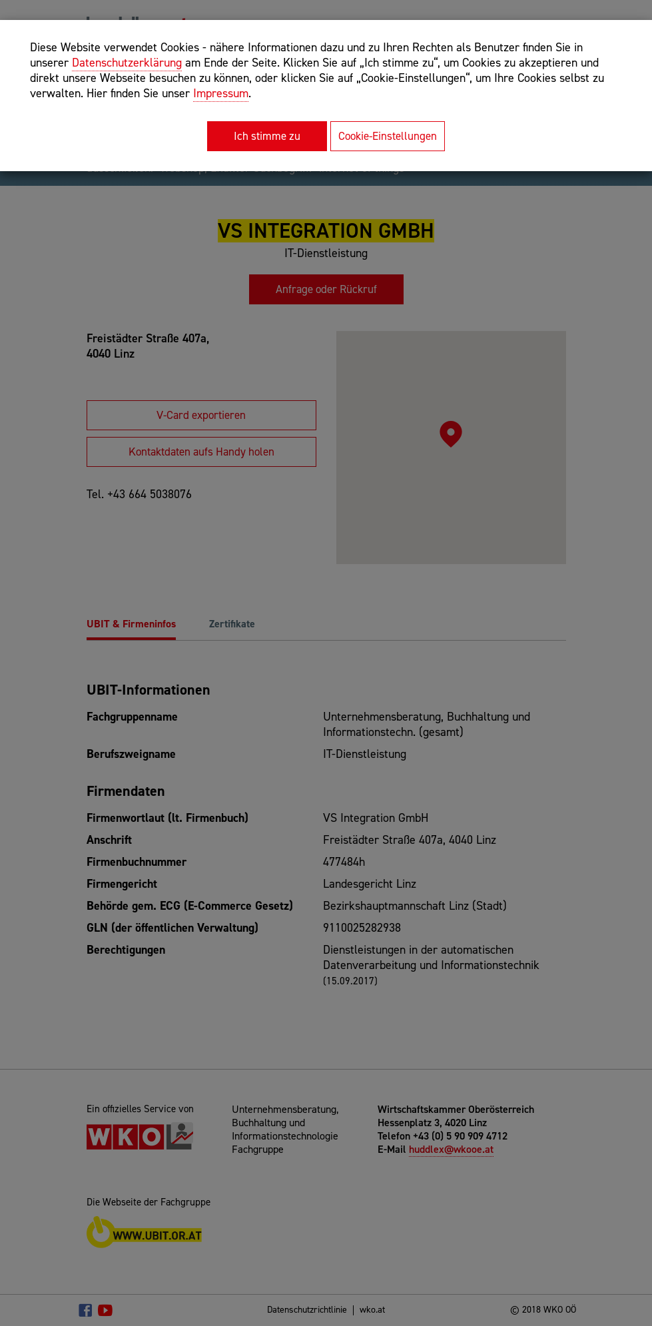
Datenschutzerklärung (127, 63)
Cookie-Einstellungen (387, 136)
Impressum (220, 93)
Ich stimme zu (267, 136)
